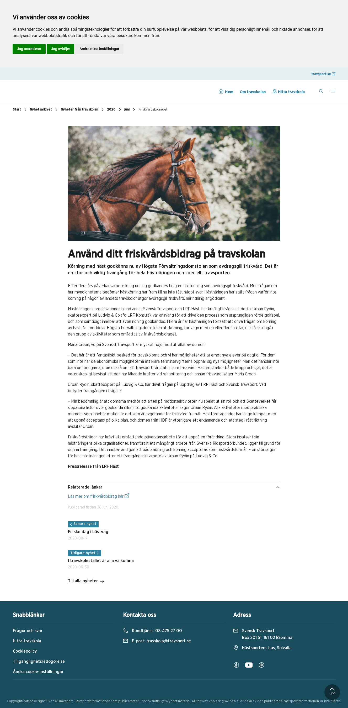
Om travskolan (253, 92)
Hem (226, 91)
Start (20, 109)
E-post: (157, 641)
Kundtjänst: (152, 630)
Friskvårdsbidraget (152, 109)
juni (130, 109)
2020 (114, 109)
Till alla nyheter (86, 581)
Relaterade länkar (174, 487)
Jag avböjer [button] (60, 49)
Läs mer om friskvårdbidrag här (98, 496)
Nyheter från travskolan (83, 109)
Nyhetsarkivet (44, 109)
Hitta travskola (288, 91)
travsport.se (323, 74)
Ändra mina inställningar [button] (99, 49)
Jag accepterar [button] (29, 49)
